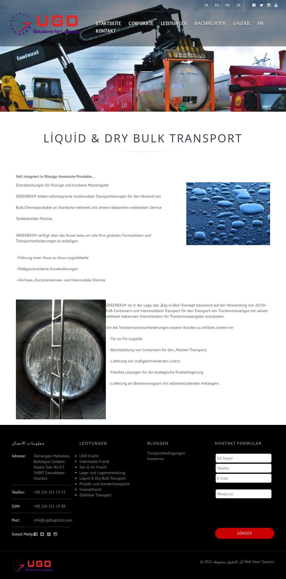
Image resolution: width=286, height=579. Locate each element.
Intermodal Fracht (94, 461)
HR (261, 24)
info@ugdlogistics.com (53, 520)
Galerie (242, 24)
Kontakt (106, 31)
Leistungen (174, 24)
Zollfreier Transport (95, 494)
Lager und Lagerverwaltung (102, 472)
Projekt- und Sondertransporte (105, 483)
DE (239, 5)
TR (206, 5)
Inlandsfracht (91, 489)
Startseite (108, 24)
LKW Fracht (89, 455)
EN (217, 5)
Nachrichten (210, 24)
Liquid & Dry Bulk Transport (103, 478)
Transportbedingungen (166, 453)
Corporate (141, 24)
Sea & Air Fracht (93, 467)
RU (228, 5)
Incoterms (155, 458)
